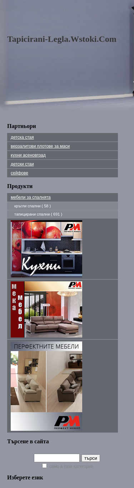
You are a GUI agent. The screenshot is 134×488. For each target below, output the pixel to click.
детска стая (22, 137)
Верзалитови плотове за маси (40, 146)
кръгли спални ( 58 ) (32, 206)
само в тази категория (67, 466)
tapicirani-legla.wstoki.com (61, 39)
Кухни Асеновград (28, 155)
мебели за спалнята (31, 197)
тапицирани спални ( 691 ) (38, 214)
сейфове (19, 173)
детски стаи (22, 164)
